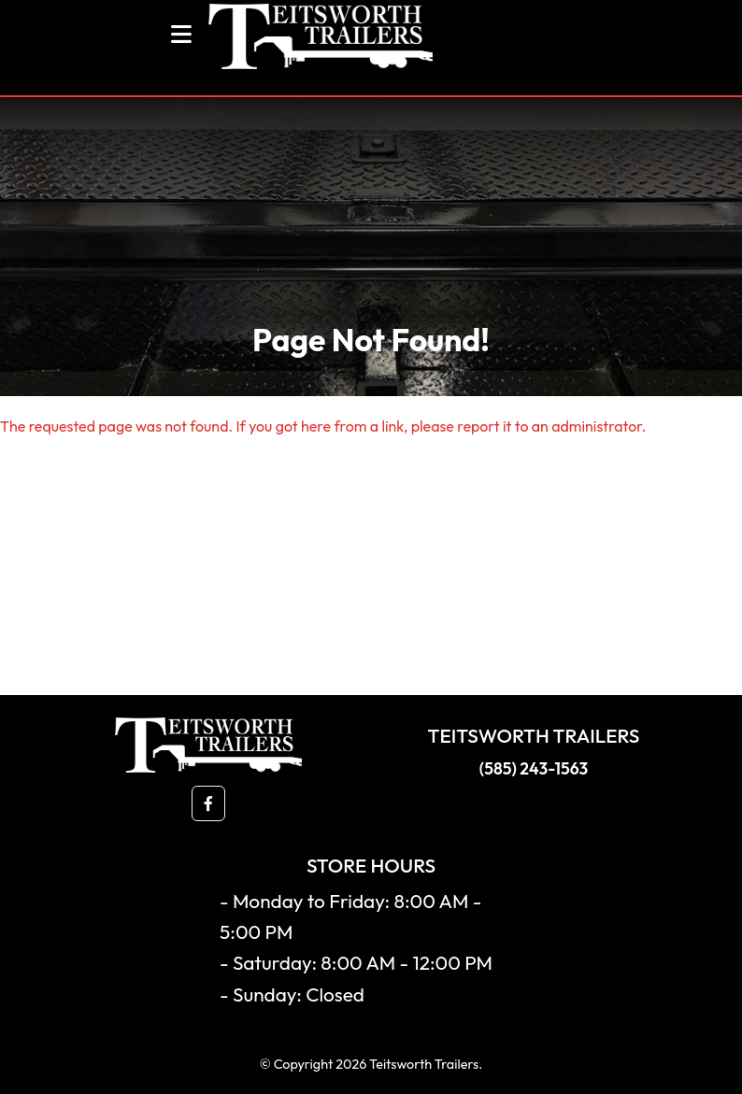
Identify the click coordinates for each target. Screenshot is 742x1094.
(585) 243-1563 (533, 768)
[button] (208, 803)
